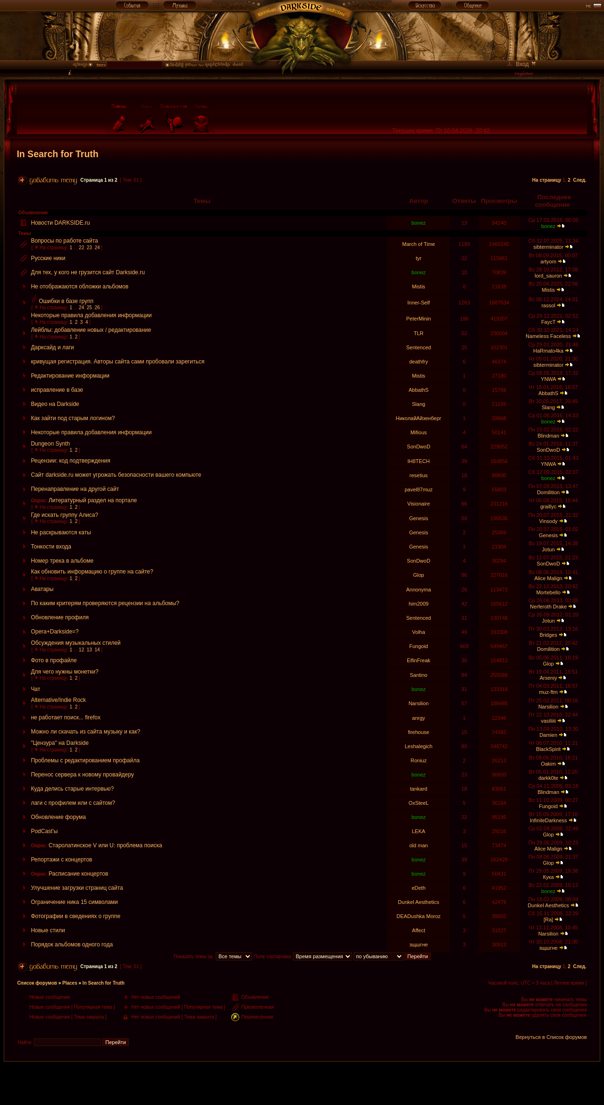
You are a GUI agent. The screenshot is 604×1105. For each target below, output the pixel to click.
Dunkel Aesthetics (418, 902)
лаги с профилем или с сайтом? (73, 803)
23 (89, 247)
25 (89, 307)
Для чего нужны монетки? (64, 671)
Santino (418, 675)
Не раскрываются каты (61, 532)
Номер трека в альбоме (62, 560)
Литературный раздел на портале (93, 500)
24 (97, 247)
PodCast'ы (44, 831)
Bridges (548, 635)
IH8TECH (419, 461)
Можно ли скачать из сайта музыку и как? (85, 731)
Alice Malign (548, 578)
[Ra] (548, 919)
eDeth (418, 888)
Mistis (418, 286)
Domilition (548, 492)
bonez (418, 223)
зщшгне (419, 944)
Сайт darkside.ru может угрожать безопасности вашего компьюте (116, 475)
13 (89, 649)
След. (579, 180)
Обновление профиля (60, 617)
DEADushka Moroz (418, 916)
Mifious (419, 432)
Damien (548, 735)
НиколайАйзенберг (419, 418)
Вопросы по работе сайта (64, 240)
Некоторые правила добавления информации (91, 315)
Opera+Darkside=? (54, 631)
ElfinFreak (418, 660)
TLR (419, 333)
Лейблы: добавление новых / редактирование (91, 330)
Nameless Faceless (548, 336)
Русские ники (48, 258)
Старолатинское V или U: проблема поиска (105, 845)
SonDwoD (418, 446)
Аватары (42, 589)
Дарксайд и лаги (52, 347)
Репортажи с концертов (61, 859)
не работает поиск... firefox (66, 717)
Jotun (548, 549)
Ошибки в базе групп (66, 301)
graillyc (548, 506)
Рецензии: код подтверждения (70, 460)
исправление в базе (57, 390)
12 (81, 649)
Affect (418, 930)
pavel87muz (418, 489)
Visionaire (418, 503)
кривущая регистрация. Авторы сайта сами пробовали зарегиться (117, 361)
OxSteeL (419, 803)
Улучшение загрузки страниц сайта (77, 888)
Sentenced (418, 347)
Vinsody (548, 521)
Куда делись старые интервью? (72, 788)
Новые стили (48, 930)
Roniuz (419, 760)
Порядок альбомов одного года (72, 944)
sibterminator (548, 247)
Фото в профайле (53, 660)
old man (419, 845)
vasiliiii (548, 721)
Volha (418, 632)
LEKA (418, 831)
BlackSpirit (548, 749)
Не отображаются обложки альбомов (79, 286)
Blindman (548, 436)
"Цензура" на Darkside (60, 743)
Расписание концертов (78, 873)
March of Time (418, 244)
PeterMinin (418, 318)
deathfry (418, 361)
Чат (35, 689)
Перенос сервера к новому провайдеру (82, 774)
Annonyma (418, 589)
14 (97, 649)
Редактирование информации (70, 375)
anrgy (418, 718)
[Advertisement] (302, 1083)
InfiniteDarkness (548, 820)
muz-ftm (548, 692)
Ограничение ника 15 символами (74, 902)
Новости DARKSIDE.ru (60, 222)
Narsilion (419, 703)
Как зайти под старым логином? (73, 418)
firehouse (418, 732)
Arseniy (548, 678)
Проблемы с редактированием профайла (85, 760)
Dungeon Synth (50, 443)
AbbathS (418, 390)
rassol (548, 305)
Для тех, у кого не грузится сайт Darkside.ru (87, 272)
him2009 (418, 604)
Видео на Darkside (55, 404)
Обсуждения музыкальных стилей (75, 643)
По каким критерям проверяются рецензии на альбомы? (105, 603)
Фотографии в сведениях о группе (75, 916)
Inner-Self (418, 302)
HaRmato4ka (548, 351)
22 (81, 247)
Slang (418, 404)
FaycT (548, 322)
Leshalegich (419, 746)
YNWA (548, 379)
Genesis (418, 518)
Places (69, 983)
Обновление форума (58, 817)
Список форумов (37, 983)
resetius (419, 475)
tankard (419, 789)
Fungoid (418, 646)
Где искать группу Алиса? (64, 515)
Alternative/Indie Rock (58, 700)
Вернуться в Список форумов (551, 1037)
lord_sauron (548, 275)
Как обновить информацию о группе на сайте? (92, 571)
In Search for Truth (57, 154)
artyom (548, 261)
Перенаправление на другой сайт (75, 489)
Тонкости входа (51, 546)
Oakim (548, 764)
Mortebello (548, 592)
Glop (418, 575)
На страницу (547, 180)
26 (97, 307)
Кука (548, 877)
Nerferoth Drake (548, 606)
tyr (418, 258)
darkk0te (548, 778)
